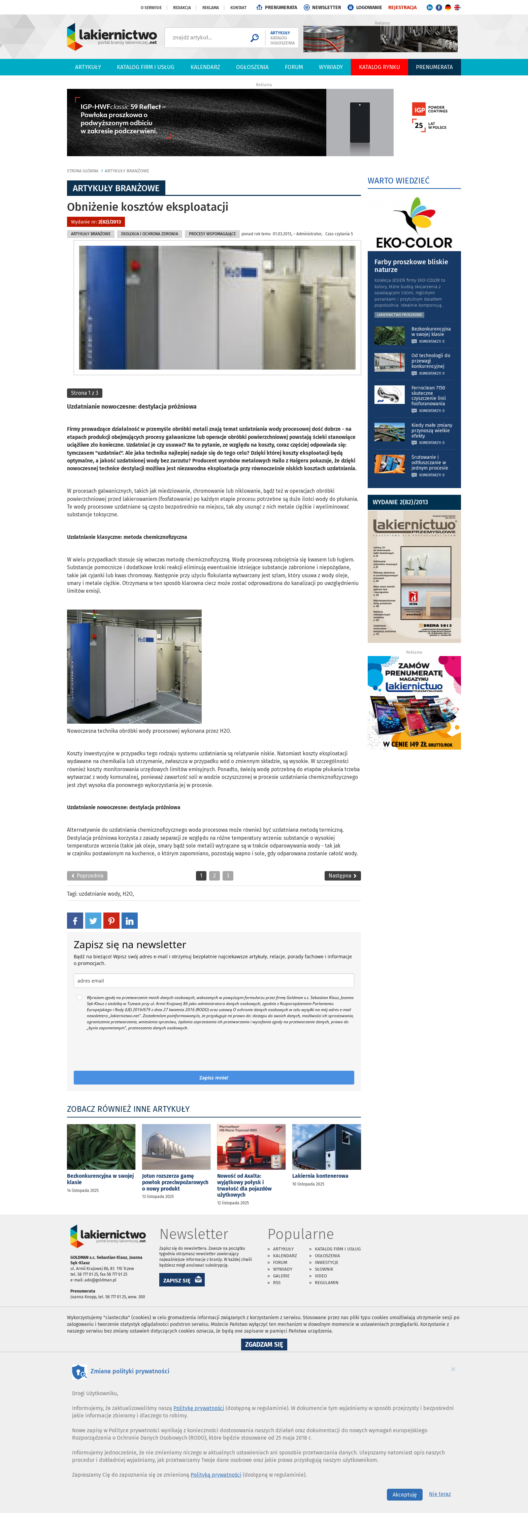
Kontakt (238, 7)
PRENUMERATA (281, 7)
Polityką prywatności (216, 1475)
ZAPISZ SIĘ (177, 1280)
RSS (276, 1282)
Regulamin (326, 1282)
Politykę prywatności (198, 1408)
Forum (294, 67)
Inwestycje (326, 1262)
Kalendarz (205, 67)
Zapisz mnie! (213, 1077)
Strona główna (82, 171)
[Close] (453, 1369)
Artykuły (88, 67)
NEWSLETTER (326, 7)
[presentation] (125, 1051)
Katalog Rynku (379, 67)
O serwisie (151, 7)
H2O (128, 894)
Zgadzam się (266, 1345)
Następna (343, 875)
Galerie (281, 1275)
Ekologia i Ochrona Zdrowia (149, 234)
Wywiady (331, 67)
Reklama (210, 7)
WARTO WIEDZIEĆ (398, 180)
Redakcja (182, 7)
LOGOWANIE (369, 7)
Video (321, 1275)
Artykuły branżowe (127, 170)
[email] (214, 980)
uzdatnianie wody (99, 894)
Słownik (324, 1269)
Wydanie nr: (96, 222)
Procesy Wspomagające (212, 234)
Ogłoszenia (252, 67)
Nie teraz (440, 1494)
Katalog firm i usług (145, 67)
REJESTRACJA (402, 7)
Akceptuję (405, 1494)
